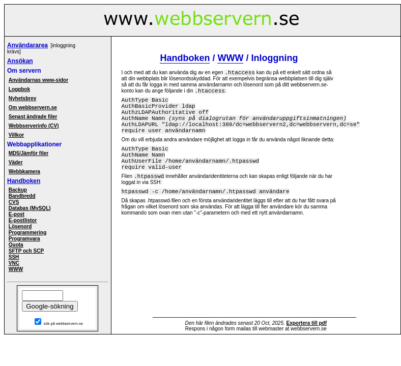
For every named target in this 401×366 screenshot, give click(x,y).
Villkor (16, 135)
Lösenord (20, 226)
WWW (16, 269)
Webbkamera (24, 171)
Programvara (24, 238)
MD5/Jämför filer (28, 153)
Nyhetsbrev (22, 98)
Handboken (23, 181)
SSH (14, 257)
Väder (16, 162)
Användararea (27, 45)
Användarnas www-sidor (38, 80)
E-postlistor (23, 220)
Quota (16, 245)
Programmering (27, 232)
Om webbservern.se (33, 107)
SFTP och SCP (26, 251)
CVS (14, 202)
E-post (16, 214)
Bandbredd (22, 196)
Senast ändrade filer (33, 116)
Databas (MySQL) (30, 208)
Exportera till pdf (307, 323)
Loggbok (19, 89)
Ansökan (20, 61)
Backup (18, 190)
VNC (14, 263)
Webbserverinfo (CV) (34, 126)
